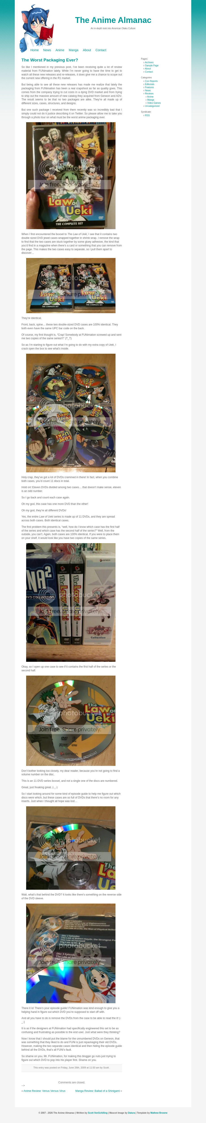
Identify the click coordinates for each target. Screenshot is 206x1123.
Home (34, 50)
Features (149, 87)
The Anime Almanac (113, 20)
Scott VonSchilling (98, 1113)
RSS (147, 115)
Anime (59, 50)
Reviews (149, 93)
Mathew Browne (158, 1113)
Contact (100, 50)
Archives (149, 62)
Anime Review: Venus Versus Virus (44, 1091)
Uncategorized (152, 106)
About (87, 50)
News (47, 50)
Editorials (149, 84)
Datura (131, 1113)
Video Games (154, 103)
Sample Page (151, 65)
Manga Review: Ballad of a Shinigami (97, 1091)
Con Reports (151, 81)
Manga (73, 50)
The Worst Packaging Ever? (49, 60)
